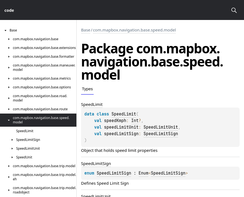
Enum (143, 173)
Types (87, 88)
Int (135, 120)
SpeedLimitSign (160, 134)
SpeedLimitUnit (160, 127)
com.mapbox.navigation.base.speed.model (134, 30)
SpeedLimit (123, 114)
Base (85, 30)
